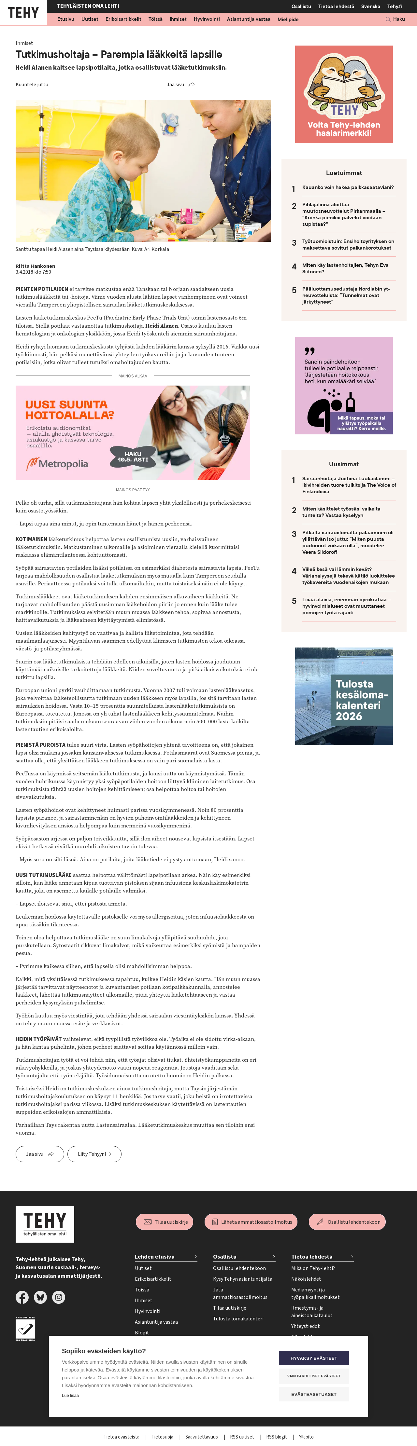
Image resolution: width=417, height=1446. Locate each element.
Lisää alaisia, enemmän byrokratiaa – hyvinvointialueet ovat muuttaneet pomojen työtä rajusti (346, 606)
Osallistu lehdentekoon (354, 1222)
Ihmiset (178, 19)
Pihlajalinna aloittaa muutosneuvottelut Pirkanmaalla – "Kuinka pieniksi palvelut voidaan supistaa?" (343, 214)
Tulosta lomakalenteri (238, 1318)
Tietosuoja (162, 1437)
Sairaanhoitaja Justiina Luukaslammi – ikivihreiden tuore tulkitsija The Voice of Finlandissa (349, 485)
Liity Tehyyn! (92, 1154)
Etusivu (65, 19)
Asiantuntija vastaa (248, 19)
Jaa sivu (175, 84)
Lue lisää (70, 1395)
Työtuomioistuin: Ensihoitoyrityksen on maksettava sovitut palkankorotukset (348, 244)
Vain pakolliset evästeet (315, 1376)
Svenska (370, 6)
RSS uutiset (242, 1437)
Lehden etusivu (155, 1257)
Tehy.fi (394, 6)
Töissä (156, 19)
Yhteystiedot (305, 1326)
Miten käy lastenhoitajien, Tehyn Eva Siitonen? (345, 268)
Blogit (142, 1332)
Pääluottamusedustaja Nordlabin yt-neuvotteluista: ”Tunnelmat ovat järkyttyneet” (346, 295)
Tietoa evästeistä (122, 1437)
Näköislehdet (306, 1279)
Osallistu (301, 6)
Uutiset (89, 19)
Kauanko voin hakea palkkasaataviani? (348, 187)
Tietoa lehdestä (336, 6)
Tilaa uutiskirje (171, 1222)
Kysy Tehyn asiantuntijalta (242, 1279)
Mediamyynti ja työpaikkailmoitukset (315, 1293)
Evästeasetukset (315, 1394)
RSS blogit (277, 1437)
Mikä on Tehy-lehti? (313, 1268)
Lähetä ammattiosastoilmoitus (256, 1222)
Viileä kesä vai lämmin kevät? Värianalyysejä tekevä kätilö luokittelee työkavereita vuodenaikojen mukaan (348, 576)
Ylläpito (306, 1437)
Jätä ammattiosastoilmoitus (240, 1293)
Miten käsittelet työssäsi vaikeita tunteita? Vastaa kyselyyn (341, 512)
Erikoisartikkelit (123, 19)
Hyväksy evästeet (316, 1358)
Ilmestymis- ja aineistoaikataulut (312, 1311)
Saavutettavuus (202, 1437)
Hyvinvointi (207, 19)
